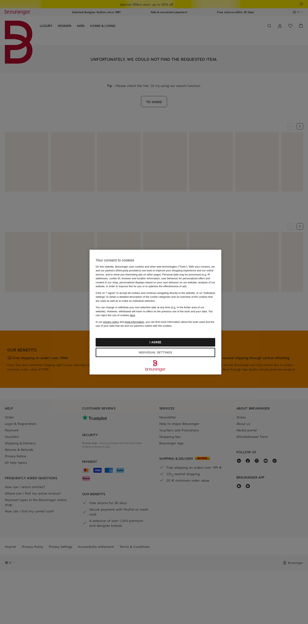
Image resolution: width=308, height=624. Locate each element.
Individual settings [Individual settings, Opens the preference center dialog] (155, 352)
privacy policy (111, 321)
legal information (134, 321)
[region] (155, 312)
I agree (155, 342)
